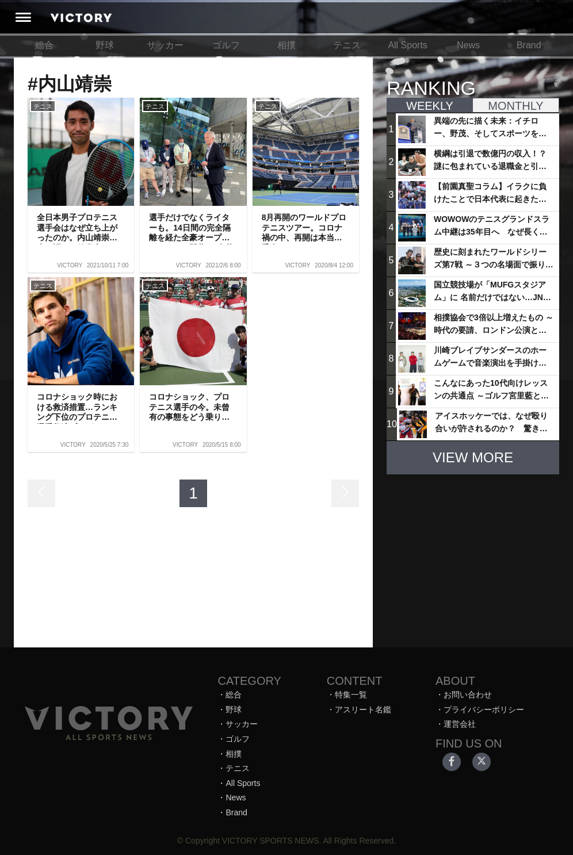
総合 (44, 45)
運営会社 (460, 724)
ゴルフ (226, 45)
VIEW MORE (473, 457)
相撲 (286, 45)
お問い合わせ (468, 694)
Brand (529, 45)
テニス (347, 45)
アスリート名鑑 (363, 709)
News (468, 45)
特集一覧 (351, 694)
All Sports (407, 45)
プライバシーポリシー (484, 709)
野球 (105, 45)
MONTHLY (515, 105)
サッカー (165, 45)
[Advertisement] (473, 555)
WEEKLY (429, 105)
